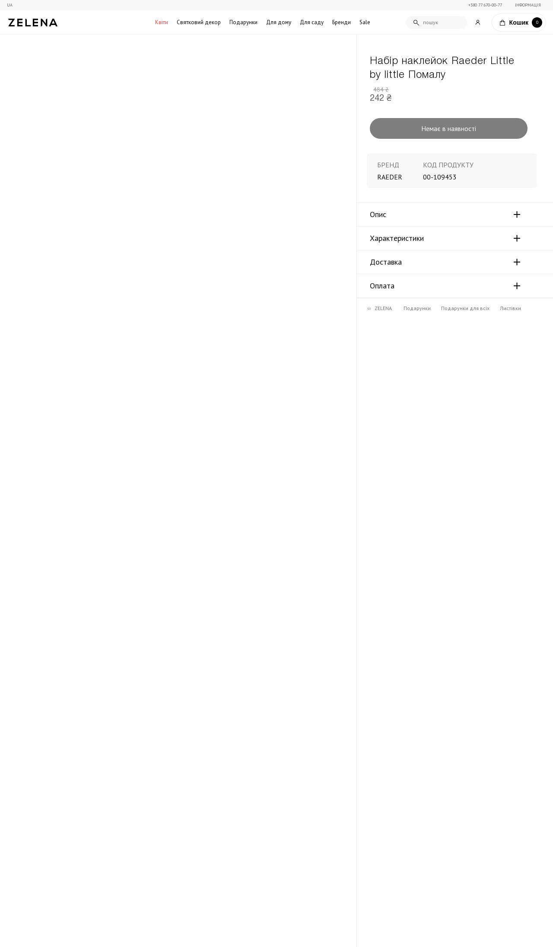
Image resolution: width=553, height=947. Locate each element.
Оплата (382, 286)
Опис (378, 214)
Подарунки (243, 22)
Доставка (386, 262)
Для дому (278, 22)
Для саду (312, 22)
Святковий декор (199, 22)
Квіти (161, 22)
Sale (364, 22)
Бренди (341, 22)
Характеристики (397, 238)
